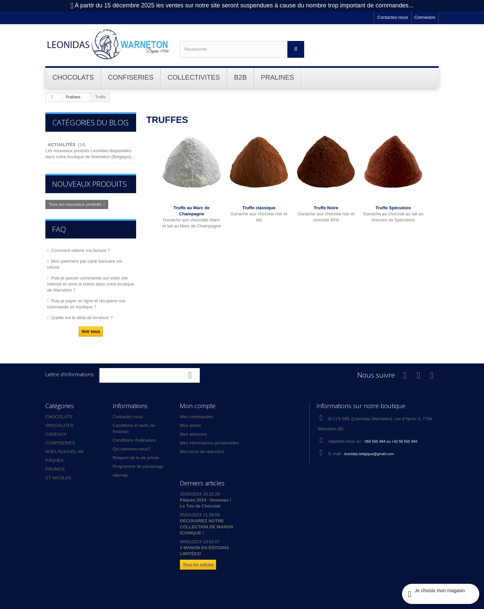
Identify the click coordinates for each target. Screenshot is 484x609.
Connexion (424, 17)
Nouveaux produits (89, 184)
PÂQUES (54, 460)
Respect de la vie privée (136, 457)
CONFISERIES (60, 442)
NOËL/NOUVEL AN (64, 451)
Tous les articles (198, 564)
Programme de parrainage (138, 466)
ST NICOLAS (58, 477)
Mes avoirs (190, 425)
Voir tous (90, 331)
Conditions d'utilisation (134, 440)
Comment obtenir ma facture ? (80, 250)
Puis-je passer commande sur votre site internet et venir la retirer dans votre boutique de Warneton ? (90, 284)
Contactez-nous (392, 17)
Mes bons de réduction (202, 451)
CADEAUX (56, 434)
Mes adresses (193, 434)
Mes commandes (196, 416)
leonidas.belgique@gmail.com (369, 454)
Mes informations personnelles (209, 442)
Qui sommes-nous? (132, 448)
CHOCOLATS (58, 416)
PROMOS (55, 469)
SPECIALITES (59, 425)
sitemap (120, 475)
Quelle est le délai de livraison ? (82, 317)
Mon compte (197, 406)
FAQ (59, 229)
